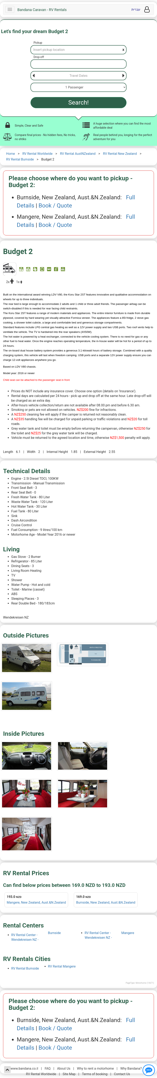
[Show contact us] (148, 1070)
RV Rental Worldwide (37, 154)
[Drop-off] (78, 64)
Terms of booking (95, 1074)
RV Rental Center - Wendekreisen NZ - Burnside (36, 936)
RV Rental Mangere (62, 966)
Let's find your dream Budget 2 (34, 31)
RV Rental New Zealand (120, 154)
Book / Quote (55, 205)
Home (10, 154)
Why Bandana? (131, 1068)
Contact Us (122, 1074)
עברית (135, 9)
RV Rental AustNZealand (77, 154)
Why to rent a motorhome (95, 1068)
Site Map (69, 1074)
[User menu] (147, 9)
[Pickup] (78, 49)
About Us (63, 1068)
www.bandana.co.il (24, 1068)
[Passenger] (78, 87)
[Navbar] (9, 9)
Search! (78, 102)
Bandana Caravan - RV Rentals (42, 10)
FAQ (47, 1068)
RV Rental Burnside (20, 159)
